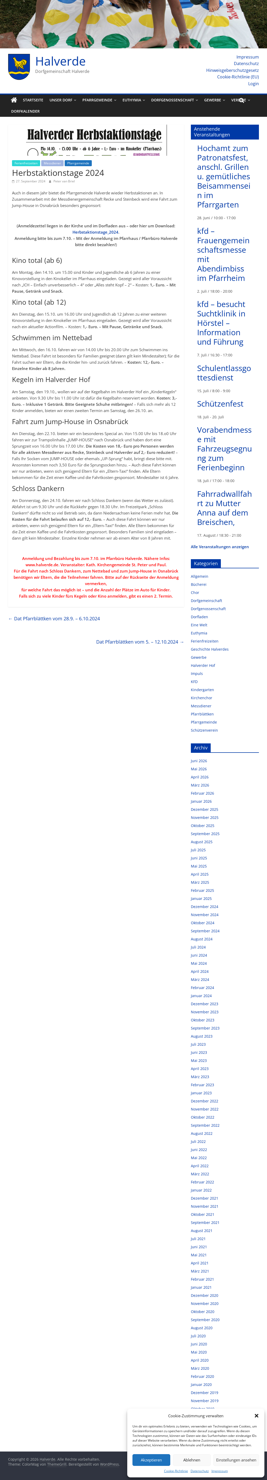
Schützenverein (204, 730)
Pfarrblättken (202, 714)
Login (253, 83)
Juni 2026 (199, 760)
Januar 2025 (201, 898)
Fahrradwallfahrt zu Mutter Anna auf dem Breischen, (224, 507)
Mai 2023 (199, 1060)
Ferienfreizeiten (26, 163)
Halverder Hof (203, 665)
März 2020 (200, 1368)
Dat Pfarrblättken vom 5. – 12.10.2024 (140, 642)
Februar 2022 (202, 1182)
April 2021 (200, 1263)
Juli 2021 (198, 1238)
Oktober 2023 (202, 1020)
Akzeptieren (151, 1459)
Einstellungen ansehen (236, 1459)
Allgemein (199, 576)
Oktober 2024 (202, 922)
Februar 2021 (202, 1279)
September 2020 (205, 1319)
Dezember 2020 (204, 1295)
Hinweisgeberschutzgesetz (232, 70)
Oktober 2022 (202, 1117)
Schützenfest (220, 403)
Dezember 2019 (204, 1392)
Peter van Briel (64, 181)
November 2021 (205, 1206)
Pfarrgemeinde (97, 99)
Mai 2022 (199, 1157)
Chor (195, 592)
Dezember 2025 (204, 809)
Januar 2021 (201, 1287)
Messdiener (52, 163)
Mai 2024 (199, 963)
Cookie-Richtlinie (176, 1471)
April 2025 (200, 874)
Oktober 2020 (202, 1311)
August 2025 (202, 841)
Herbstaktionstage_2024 (95, 232)
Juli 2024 (198, 947)
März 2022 (200, 1173)
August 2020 (202, 1327)
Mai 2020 (199, 1352)
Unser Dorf (61, 99)
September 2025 (205, 833)
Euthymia (132, 99)
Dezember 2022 (204, 1101)
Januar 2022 (201, 1190)
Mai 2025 (199, 866)
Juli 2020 (198, 1335)
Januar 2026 (201, 801)
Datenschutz (200, 1471)
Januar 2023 (201, 1092)
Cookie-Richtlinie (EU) (238, 77)
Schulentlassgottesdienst (224, 373)
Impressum (219, 1471)
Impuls (197, 673)
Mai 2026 (199, 768)
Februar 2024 (202, 987)
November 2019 (205, 1400)
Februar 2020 (202, 1376)
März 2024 (200, 979)
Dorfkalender (25, 111)
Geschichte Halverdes (210, 649)
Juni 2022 (199, 1149)
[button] (256, 1415)
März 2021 (200, 1271)
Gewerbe (212, 99)
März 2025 (200, 882)
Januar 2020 (201, 1384)
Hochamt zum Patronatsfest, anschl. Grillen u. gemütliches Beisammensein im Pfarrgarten (224, 176)
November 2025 (205, 817)
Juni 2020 (199, 1344)
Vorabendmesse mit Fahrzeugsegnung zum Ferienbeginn (224, 448)
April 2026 (200, 776)
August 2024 (202, 938)
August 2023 (202, 1036)
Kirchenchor (201, 697)
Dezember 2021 (204, 1198)
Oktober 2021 (202, 1214)
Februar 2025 (202, 890)
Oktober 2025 (202, 825)
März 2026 (200, 785)
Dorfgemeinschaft (206, 600)
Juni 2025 (199, 857)
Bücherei (199, 584)
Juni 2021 (199, 1246)
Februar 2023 (202, 1084)
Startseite (33, 99)
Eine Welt (199, 624)
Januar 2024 (201, 995)
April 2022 (200, 1165)
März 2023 (200, 1076)
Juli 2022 (198, 1141)
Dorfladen (199, 616)
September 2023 (205, 1028)
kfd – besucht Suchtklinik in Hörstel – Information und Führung (221, 323)
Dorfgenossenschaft (172, 99)
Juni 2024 (199, 955)
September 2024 (205, 930)
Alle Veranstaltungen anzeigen (220, 546)
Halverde (60, 61)
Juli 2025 (198, 849)
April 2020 (200, 1360)
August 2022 (202, 1133)
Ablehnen (191, 1459)
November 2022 (205, 1109)
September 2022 (205, 1125)
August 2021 (202, 1230)
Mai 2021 (199, 1254)
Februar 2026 (202, 793)
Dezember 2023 (204, 1003)
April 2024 (200, 971)
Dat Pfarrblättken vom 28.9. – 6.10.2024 (54, 618)
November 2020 (205, 1303)
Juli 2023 (198, 1044)
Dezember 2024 (204, 906)
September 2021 (205, 1222)
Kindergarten (202, 689)
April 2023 (200, 1068)
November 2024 (205, 914)
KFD (194, 681)
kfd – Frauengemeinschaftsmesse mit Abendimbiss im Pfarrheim (223, 254)
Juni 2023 (199, 1052)
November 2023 (205, 1011)
